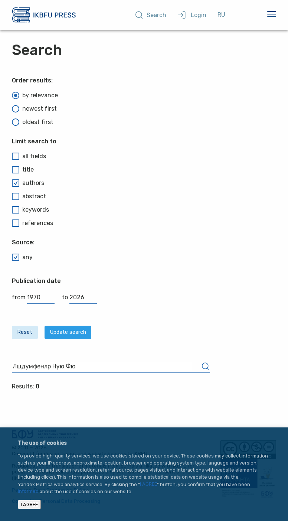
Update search (68, 332)
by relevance (35, 95)
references (32, 223)
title (23, 169)
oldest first (32, 122)
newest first (34, 109)
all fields (29, 156)
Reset (24, 332)
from (33, 297)
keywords (30, 210)
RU (221, 14)
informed (28, 491)
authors (28, 183)
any (22, 257)
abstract (29, 196)
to (79, 297)
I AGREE (148, 484)
